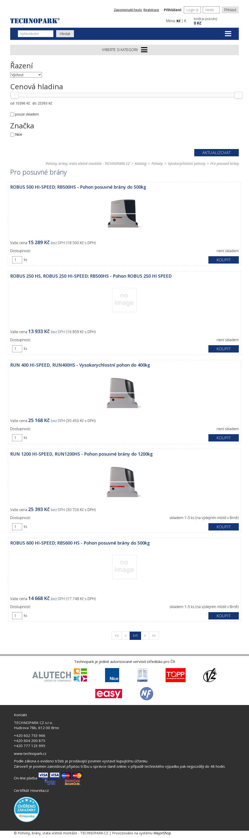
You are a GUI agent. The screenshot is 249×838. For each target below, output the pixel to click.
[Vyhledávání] (35, 33)
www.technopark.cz (30, 753)
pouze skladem (27, 114)
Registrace (151, 10)
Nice (18, 134)
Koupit (223, 260)
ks (25, 259)
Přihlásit (230, 10)
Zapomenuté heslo (128, 10)
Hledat (65, 33)
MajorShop (162, 833)
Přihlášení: (173, 10)
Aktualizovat (216, 152)
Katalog (140, 163)
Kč (178, 20)
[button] (216, 21)
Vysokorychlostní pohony (186, 163)
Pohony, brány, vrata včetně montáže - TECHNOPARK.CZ (88, 163)
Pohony (157, 163)
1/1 (137, 635)
